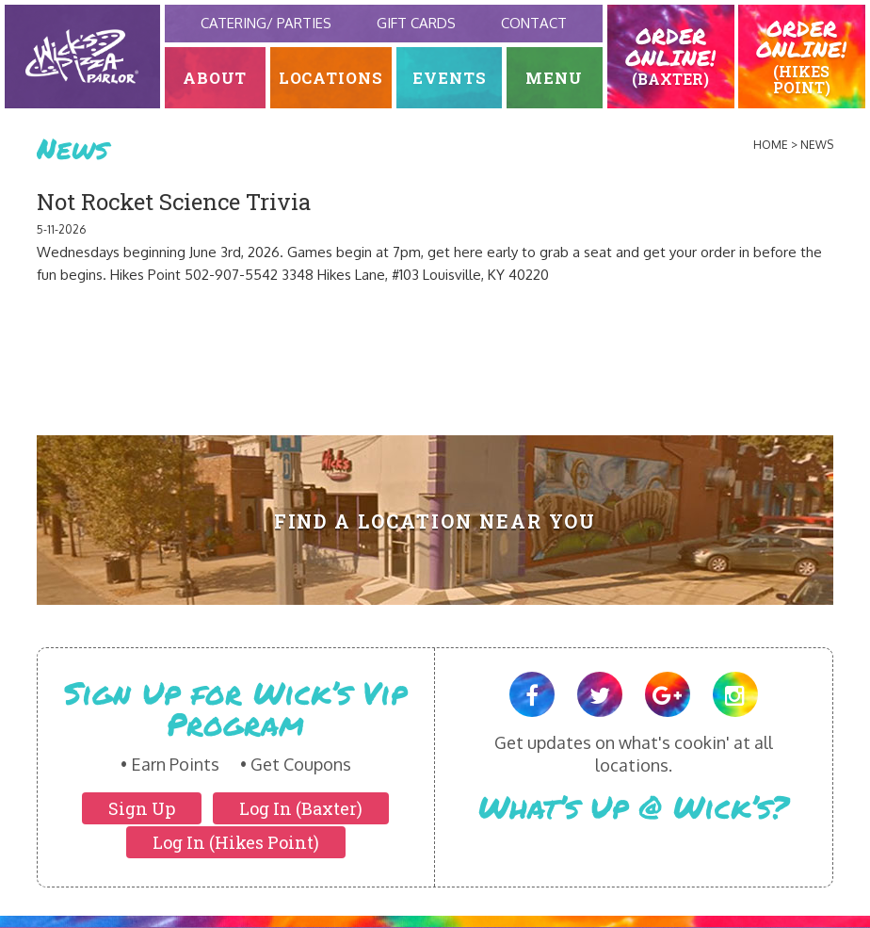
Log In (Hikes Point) (236, 842)
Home (770, 145)
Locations (331, 78)
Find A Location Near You (435, 521)
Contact (534, 23)
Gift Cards (416, 23)
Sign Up (141, 808)
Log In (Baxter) (300, 808)
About (215, 78)
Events (449, 78)
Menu (554, 78)
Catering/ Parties (266, 23)
